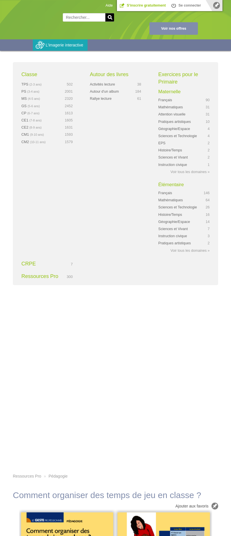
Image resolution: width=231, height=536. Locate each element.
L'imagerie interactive (64, 45)
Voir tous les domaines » (190, 172)
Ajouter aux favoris (191, 506)
